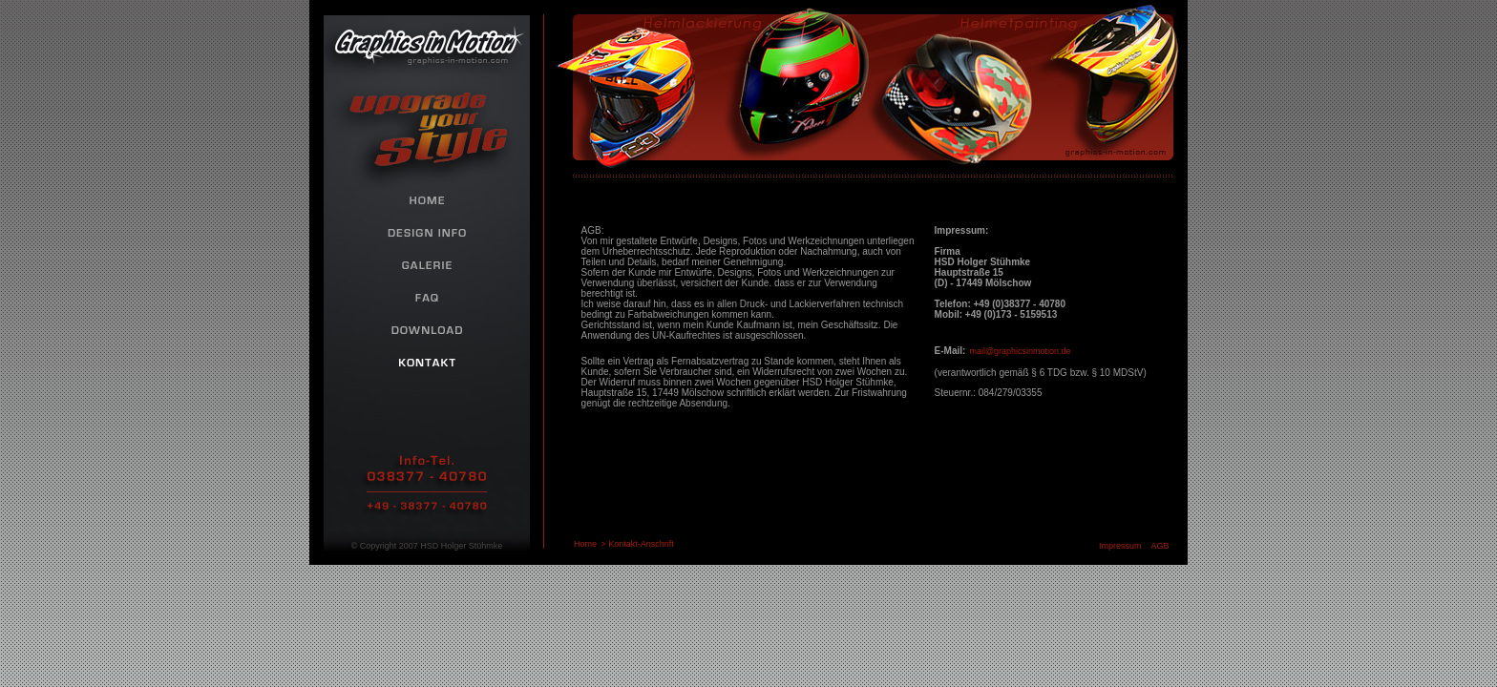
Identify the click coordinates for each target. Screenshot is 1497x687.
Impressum (1120, 546)
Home (585, 544)
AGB (1160, 546)
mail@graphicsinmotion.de (1019, 351)
